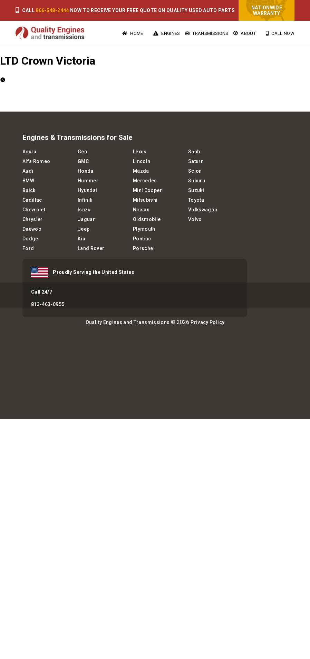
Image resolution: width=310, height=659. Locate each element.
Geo (82, 151)
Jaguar (86, 219)
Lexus (140, 151)
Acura (29, 151)
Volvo (195, 219)
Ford (28, 248)
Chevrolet (33, 209)
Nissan (141, 209)
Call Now (280, 33)
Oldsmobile (147, 219)
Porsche (143, 248)
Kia (81, 238)
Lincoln (141, 161)
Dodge (30, 238)
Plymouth (144, 229)
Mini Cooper (147, 190)
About (244, 33)
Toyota (196, 200)
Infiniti (85, 200)
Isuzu (84, 209)
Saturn (196, 161)
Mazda (141, 171)
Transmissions (207, 33)
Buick (29, 190)
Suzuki (196, 190)
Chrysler (32, 219)
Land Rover (91, 248)
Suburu (196, 180)
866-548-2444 (52, 10)
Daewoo (31, 229)
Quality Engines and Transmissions (128, 322)
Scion (195, 171)
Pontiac (142, 238)
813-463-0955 (47, 304)
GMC (83, 161)
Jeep (83, 229)
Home (132, 33)
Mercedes (145, 180)
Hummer (88, 180)
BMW (28, 180)
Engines (166, 33)
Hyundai (87, 190)
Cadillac (32, 200)
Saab (194, 151)
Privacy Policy (207, 322)
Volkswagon (202, 209)
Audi (27, 171)
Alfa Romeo (36, 161)
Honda (86, 171)
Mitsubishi (145, 200)
